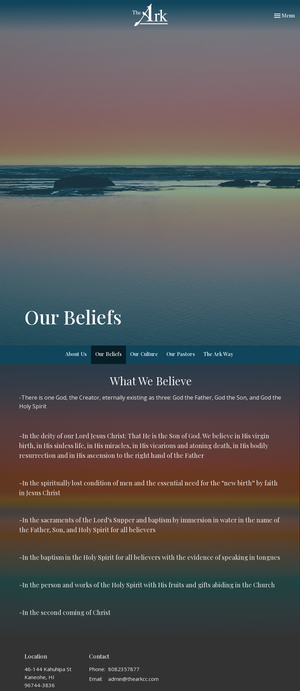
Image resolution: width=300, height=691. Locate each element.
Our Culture (144, 353)
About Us (76, 353)
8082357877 (124, 669)
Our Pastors (180, 353)
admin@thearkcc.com (133, 678)
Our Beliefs (108, 353)
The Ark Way (218, 353)
